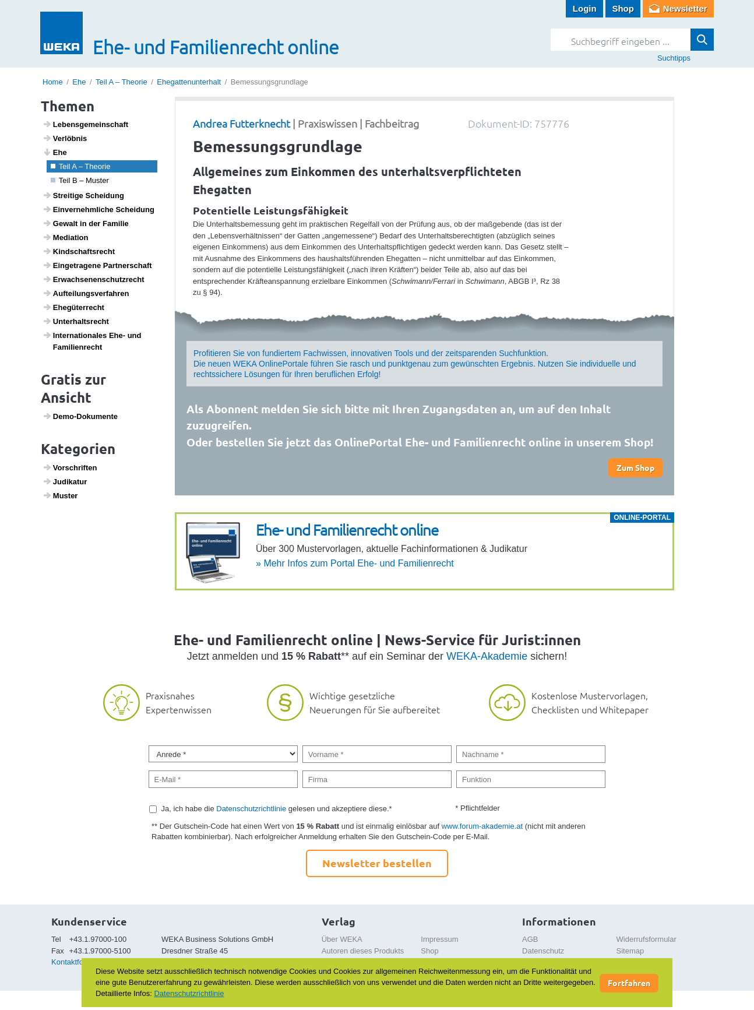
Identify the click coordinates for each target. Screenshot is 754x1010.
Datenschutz (543, 950)
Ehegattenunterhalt (189, 82)
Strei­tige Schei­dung (83, 195)
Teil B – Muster (80, 180)
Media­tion (66, 237)
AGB (530, 939)
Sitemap (630, 950)
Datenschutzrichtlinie (251, 808)
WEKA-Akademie (486, 656)
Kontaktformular (78, 962)
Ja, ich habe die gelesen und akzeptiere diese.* (276, 808)
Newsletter (685, 8)
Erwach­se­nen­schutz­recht (94, 279)
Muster (60, 495)
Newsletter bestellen (377, 863)
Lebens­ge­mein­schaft (86, 124)
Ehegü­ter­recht (73, 307)
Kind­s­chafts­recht (79, 251)
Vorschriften (70, 467)
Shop (623, 8)
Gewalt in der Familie (86, 223)
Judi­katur (65, 481)
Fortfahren (629, 982)
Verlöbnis (65, 138)
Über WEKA (342, 939)
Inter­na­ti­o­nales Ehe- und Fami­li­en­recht (92, 340)
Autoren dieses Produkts (363, 950)
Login (585, 8)
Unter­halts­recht (76, 321)
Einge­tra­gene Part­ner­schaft (97, 265)
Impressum (439, 939)
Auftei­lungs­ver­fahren (86, 293)
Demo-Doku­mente (80, 416)
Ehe (79, 82)
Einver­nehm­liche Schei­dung (98, 209)
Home (53, 82)
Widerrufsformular (646, 939)
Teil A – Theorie (121, 82)
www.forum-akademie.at (482, 826)
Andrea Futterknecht (241, 123)
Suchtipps (673, 58)
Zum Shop (635, 467)
